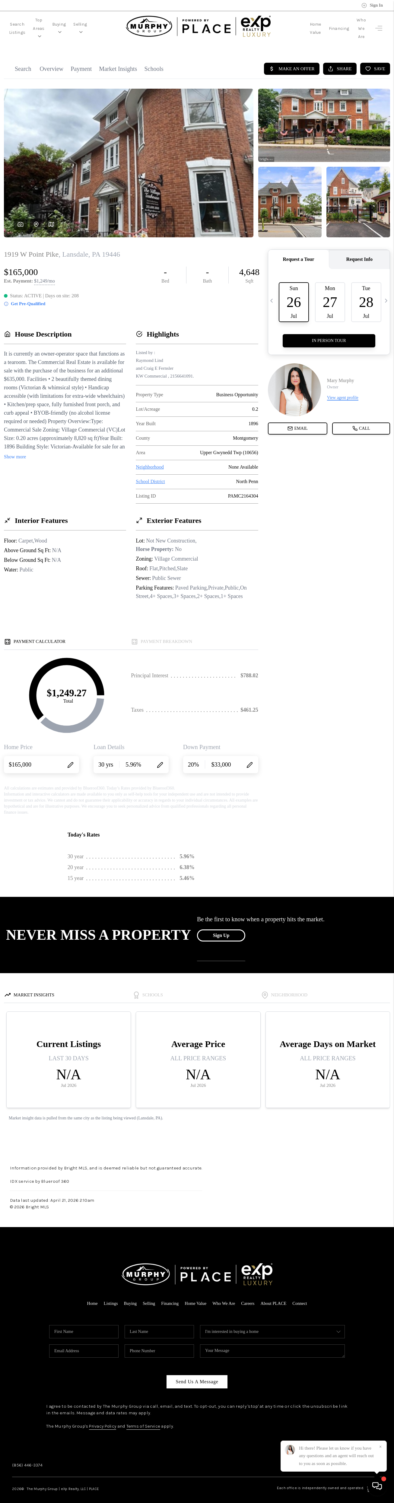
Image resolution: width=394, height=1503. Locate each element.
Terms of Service (146, 1418)
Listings (108, 1295)
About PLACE (275, 1295)
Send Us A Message (197, 1373)
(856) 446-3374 (27, 1457)
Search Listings (25, 24)
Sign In (372, 5)
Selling (116, 24)
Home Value (295, 24)
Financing (324, 24)
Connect (302, 1295)
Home (89, 1295)
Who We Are (354, 24)
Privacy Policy (104, 1418)
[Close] (380, 1446)
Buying (90, 24)
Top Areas (60, 24)
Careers (249, 1295)
